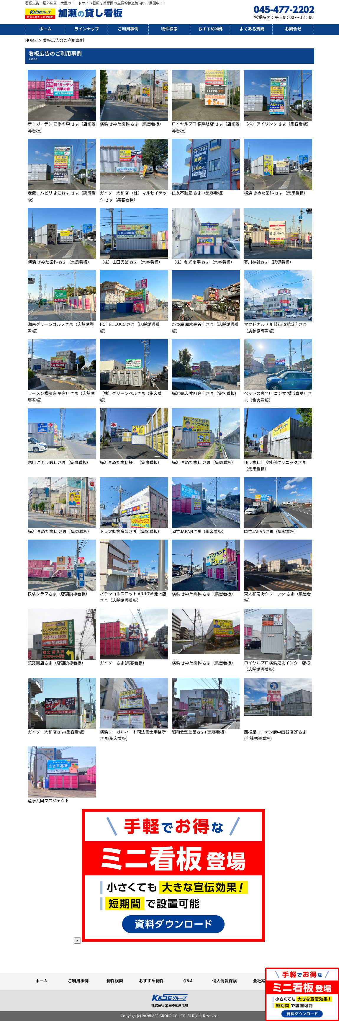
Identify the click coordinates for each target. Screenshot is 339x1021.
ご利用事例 (128, 29)
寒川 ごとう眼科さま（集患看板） (59, 462)
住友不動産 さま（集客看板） (199, 193)
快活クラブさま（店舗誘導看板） (59, 594)
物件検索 (169, 29)
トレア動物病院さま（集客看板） (131, 531)
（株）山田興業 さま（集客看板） (131, 262)
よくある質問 (252, 29)
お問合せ (293, 29)
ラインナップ (86, 29)
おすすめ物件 (210, 29)
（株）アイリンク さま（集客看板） (277, 124)
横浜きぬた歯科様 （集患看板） (131, 462)
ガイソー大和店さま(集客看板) (56, 732)
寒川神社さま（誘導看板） (269, 262)
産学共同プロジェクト (48, 800)
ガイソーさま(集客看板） (123, 663)
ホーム (45, 29)
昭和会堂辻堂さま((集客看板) (199, 732)
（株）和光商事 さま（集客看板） (203, 262)
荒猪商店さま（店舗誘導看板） (57, 663)
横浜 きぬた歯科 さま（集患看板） (131, 124)
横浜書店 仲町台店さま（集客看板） (205, 393)
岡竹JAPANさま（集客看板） (199, 531)
